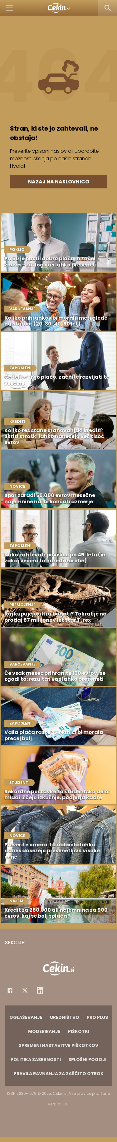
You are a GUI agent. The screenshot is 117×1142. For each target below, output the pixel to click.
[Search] (107, 8)
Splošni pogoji (87, 1059)
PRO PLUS (97, 1017)
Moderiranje (44, 1031)
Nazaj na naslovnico (58, 181)
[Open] (9, 8)
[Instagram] (40, 990)
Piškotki (78, 1031)
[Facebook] (10, 990)
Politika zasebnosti (36, 1059)
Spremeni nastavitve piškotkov (58, 1045)
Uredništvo (64, 1017)
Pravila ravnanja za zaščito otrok (59, 1073)
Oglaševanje (25, 1017)
